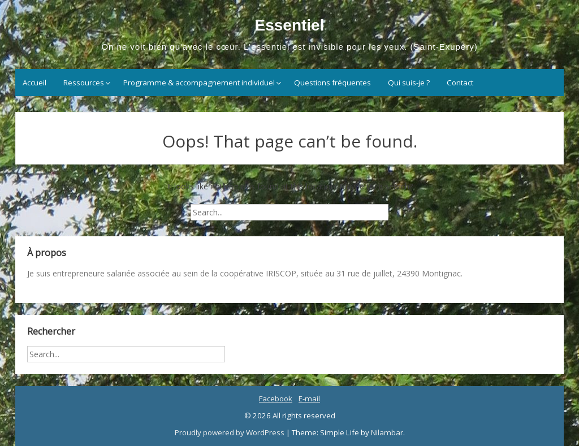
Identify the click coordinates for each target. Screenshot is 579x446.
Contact (460, 82)
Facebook (275, 398)
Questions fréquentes (332, 82)
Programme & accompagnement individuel (199, 82)
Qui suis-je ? (409, 82)
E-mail (309, 398)
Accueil (34, 82)
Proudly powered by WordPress (230, 432)
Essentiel (290, 25)
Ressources (83, 82)
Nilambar (387, 432)
